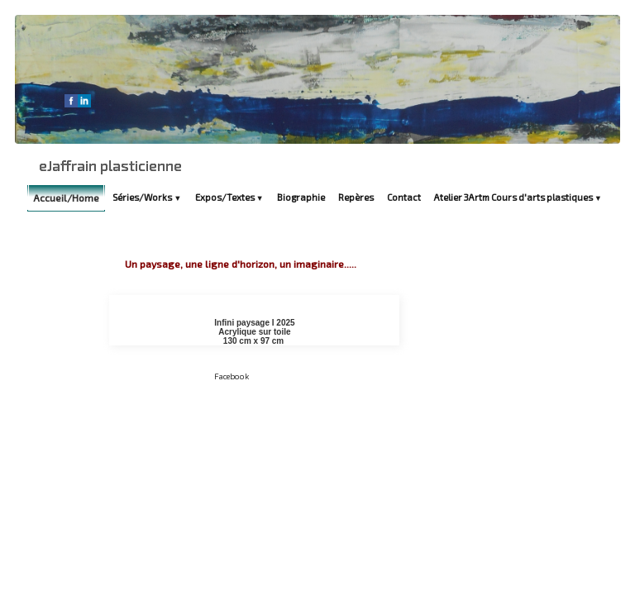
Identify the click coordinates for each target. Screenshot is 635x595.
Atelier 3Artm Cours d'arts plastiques (518, 197)
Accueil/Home (66, 197)
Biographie (301, 197)
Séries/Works (146, 197)
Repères (356, 197)
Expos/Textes (229, 197)
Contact (404, 197)
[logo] (110, 166)
